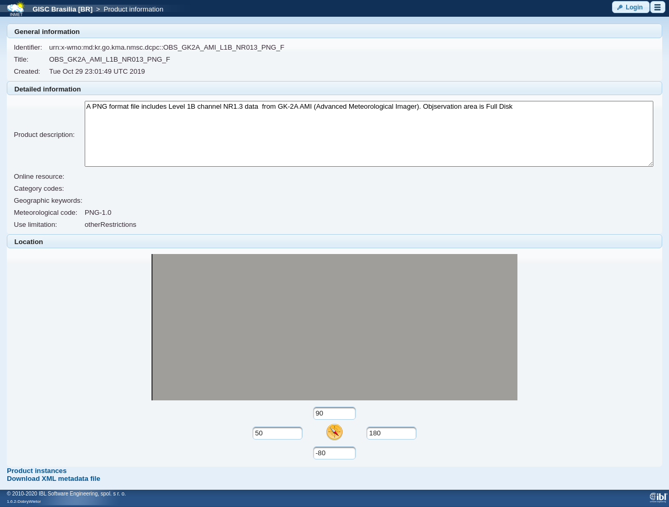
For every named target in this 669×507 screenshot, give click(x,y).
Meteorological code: (45, 212)
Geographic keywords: (48, 200)
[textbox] (334, 413)
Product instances (36, 471)
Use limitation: (35, 224)
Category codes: (39, 188)
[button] (631, 7)
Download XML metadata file (53, 478)
